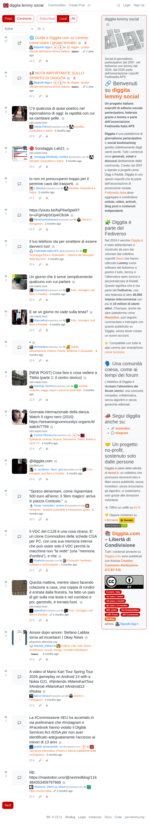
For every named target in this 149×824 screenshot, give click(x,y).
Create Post (77, 5)
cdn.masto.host (38, 122)
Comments (24, 18)
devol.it (113, 472)
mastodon (123, 428)
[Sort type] (19, 28)
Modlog (110, 619)
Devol (119, 258)
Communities (57, 5)
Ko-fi (137, 507)
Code (118, 817)
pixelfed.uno (36, 465)
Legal (82, 817)
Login (127, 5)
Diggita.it (137, 240)
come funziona (114, 352)
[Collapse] (108, 25)
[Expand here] (19, 113)
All (73, 18)
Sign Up (139, 5)
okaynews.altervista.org (43, 641)
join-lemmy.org (134, 817)
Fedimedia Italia (115, 192)
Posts (8, 18)
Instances (95, 817)
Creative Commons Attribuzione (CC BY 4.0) (121, 565)
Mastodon (112, 317)
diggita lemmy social (23, 5)
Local (63, 18)
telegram (122, 433)
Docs (108, 817)
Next (8, 805)
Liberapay (111, 520)
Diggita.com (126, 533)
